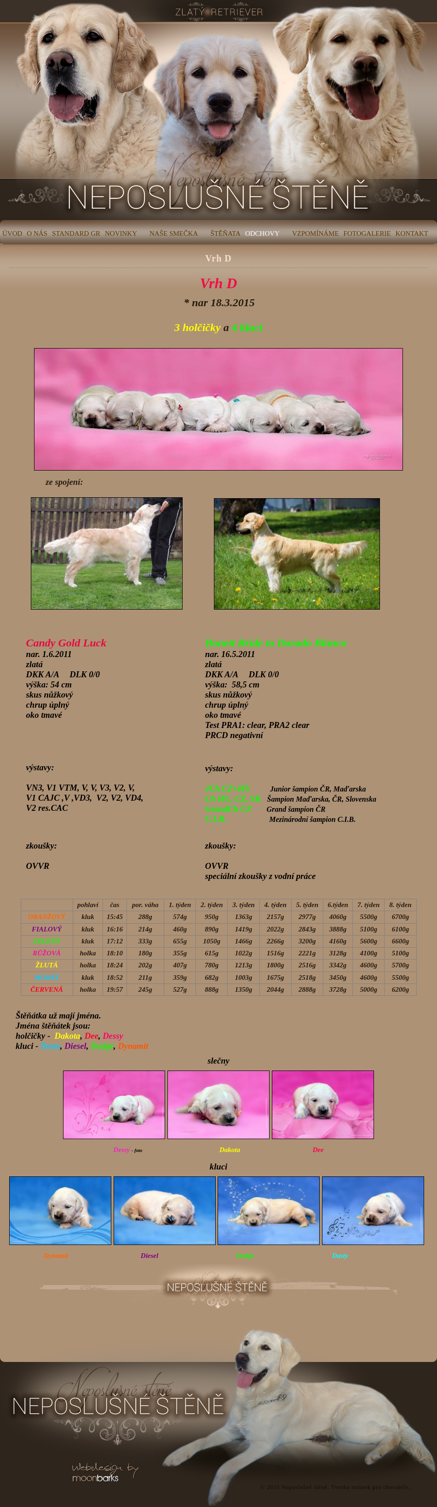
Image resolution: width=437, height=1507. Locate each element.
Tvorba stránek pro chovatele (369, 1487)
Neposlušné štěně (305, 1487)
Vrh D (218, 258)
